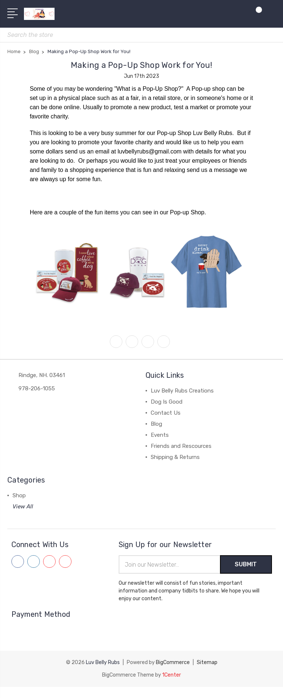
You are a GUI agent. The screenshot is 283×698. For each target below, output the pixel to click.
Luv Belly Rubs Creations (182, 390)
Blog (156, 424)
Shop (19, 495)
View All (23, 506)
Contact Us (166, 413)
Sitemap (207, 662)
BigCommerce (173, 662)
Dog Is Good (166, 401)
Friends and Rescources (181, 446)
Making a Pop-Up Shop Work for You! (142, 65)
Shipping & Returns (175, 457)
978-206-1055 (36, 388)
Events (160, 435)
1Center (171, 675)
